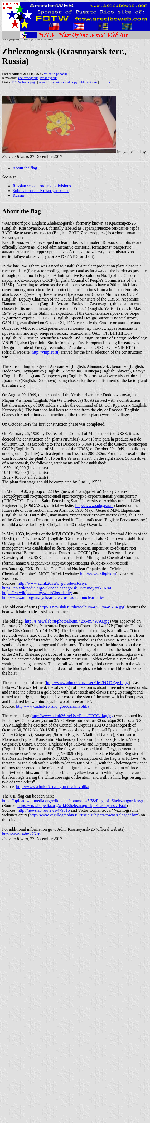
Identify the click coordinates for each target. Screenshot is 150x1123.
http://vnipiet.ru (45, 352)
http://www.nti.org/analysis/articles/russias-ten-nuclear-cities (53, 597)
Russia (18, 195)
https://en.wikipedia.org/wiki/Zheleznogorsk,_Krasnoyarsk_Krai (56, 588)
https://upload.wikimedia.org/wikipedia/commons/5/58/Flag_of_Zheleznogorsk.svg (72, 801)
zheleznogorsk (28, 78)
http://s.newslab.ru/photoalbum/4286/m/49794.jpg (82, 607)
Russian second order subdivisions (42, 186)
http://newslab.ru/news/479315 (44, 810)
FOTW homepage (24, 82)
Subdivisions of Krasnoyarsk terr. (41, 190)
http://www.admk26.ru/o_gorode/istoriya (52, 583)
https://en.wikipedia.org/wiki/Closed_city (37, 593)
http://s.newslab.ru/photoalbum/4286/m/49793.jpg (67, 621)
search (43, 82)
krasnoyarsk (48, 78)
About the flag (25, 168)
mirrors (105, 82)
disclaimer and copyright (67, 82)
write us (92, 82)
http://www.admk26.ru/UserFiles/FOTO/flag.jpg (72, 715)
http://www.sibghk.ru (98, 574)
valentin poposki (55, 74)
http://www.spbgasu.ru (94, 505)
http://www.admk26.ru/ (21, 834)
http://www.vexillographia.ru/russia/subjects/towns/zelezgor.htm (84, 815)
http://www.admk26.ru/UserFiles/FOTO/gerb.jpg (87, 682)
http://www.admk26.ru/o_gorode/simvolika (52, 706)
